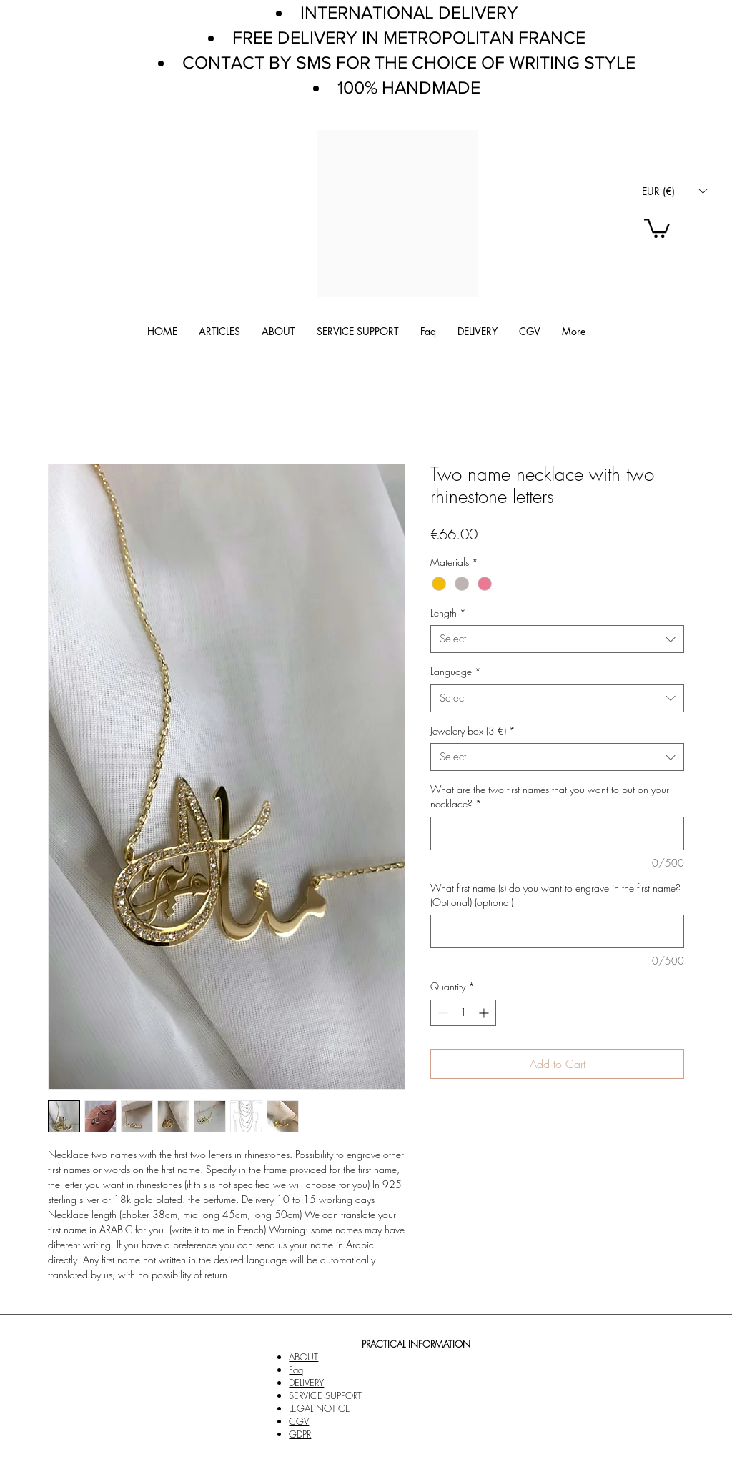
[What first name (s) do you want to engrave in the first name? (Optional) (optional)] (557, 931)
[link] (657, 227)
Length (448, 612)
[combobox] (557, 639)
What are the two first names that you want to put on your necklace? (549, 796)
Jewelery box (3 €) (472, 730)
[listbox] (674, 191)
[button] (674, 191)
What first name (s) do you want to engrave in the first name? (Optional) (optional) (555, 895)
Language (455, 671)
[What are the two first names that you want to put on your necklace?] (557, 833)
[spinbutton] (463, 1012)
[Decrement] (441, 1012)
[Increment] (485, 1012)
